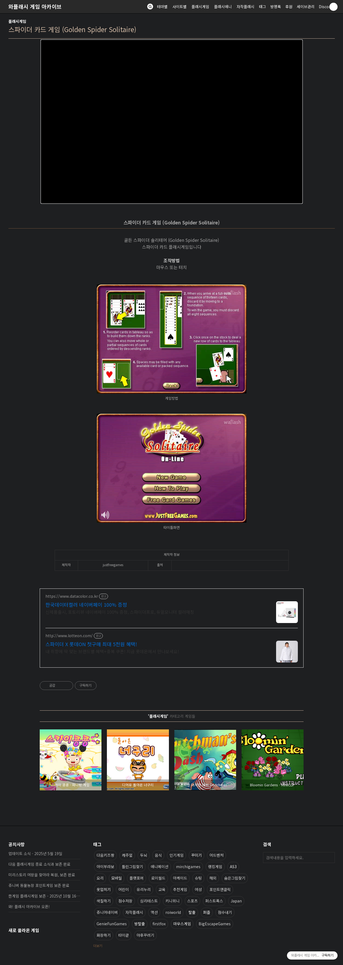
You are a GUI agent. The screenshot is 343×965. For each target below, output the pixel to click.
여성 (198, 889)
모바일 (116, 878)
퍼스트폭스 (214, 901)
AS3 (233, 866)
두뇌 (143, 855)
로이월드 (158, 878)
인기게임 (176, 855)
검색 (329, 857)
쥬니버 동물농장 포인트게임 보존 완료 (38, 885)
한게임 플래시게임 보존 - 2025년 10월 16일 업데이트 (44, 896)
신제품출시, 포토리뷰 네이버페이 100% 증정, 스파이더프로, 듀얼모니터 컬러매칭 (119, 612)
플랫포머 (136, 878)
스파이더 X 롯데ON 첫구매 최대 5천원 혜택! (91, 644)
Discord (326, 6)
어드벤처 (216, 855)
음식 (158, 855)
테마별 (162, 6)
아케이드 (180, 878)
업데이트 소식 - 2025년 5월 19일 (35, 853)
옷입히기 (104, 889)
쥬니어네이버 (107, 912)
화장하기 (104, 935)
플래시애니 (223, 6)
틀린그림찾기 (132, 866)
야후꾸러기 (145, 935)
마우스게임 (182, 923)
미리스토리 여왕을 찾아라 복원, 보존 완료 (41, 874)
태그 (262, 6)
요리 (100, 878)
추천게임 (180, 889)
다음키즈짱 (105, 855)
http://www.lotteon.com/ (69, 635)
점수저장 (125, 901)
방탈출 (139, 923)
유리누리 (144, 889)
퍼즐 (206, 912)
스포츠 (192, 901)
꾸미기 (196, 855)
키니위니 (172, 901)
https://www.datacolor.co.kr (71, 596)
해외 (213, 878)
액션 (154, 912)
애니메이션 (159, 866)
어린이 (123, 889)
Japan (236, 901)
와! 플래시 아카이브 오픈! (29, 906)
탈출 (192, 912)
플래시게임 (200, 6)
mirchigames (188, 866)
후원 (288, 6)
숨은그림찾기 (234, 878)
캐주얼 (127, 855)
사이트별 (179, 6)
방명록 (275, 6)
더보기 (97, 945)
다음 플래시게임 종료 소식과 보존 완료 (39, 864)
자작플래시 (245, 6)
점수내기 (225, 912)
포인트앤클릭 (220, 889)
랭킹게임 (215, 866)
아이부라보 (105, 866)
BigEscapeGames (215, 923)
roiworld (173, 912)
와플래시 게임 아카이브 (35, 6)
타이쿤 (123, 935)
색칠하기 (104, 901)
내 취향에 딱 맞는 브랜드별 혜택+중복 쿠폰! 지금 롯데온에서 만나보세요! (112, 651)
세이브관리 (305, 6)
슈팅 (198, 878)
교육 (161, 889)
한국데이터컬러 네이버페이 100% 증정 (86, 604)
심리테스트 (149, 901)
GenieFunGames (112, 923)
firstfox (159, 923)
